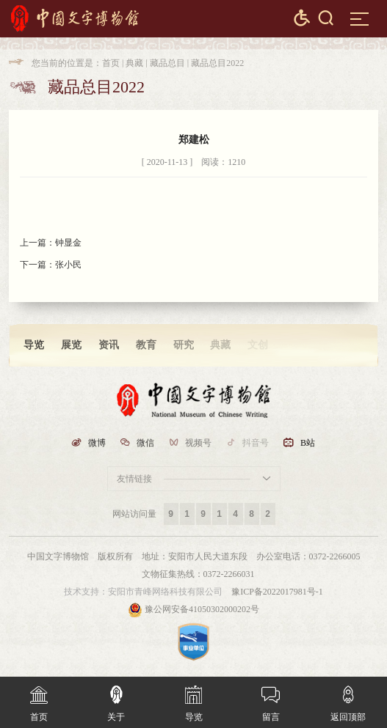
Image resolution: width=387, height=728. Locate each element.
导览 (33, 344)
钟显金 (68, 243)
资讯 (108, 344)
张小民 (68, 264)
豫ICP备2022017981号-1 (277, 592)
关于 (115, 699)
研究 (183, 344)
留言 (270, 699)
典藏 (134, 63)
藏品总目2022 (217, 63)
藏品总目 (167, 63)
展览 (71, 344)
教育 (146, 344)
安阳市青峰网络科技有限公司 (165, 592)
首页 (111, 63)
